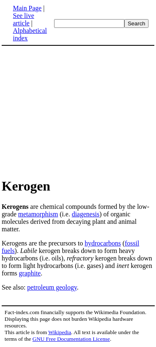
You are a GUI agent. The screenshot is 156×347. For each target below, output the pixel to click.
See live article (23, 19)
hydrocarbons (102, 243)
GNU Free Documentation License (71, 339)
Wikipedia (59, 332)
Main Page (27, 8)
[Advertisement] (71, 111)
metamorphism (38, 214)
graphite (29, 273)
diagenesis (85, 214)
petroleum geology (52, 287)
